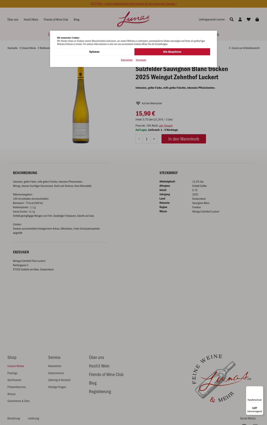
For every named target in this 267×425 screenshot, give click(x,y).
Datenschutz (127, 59)
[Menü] (261, 388)
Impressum (141, 59)
